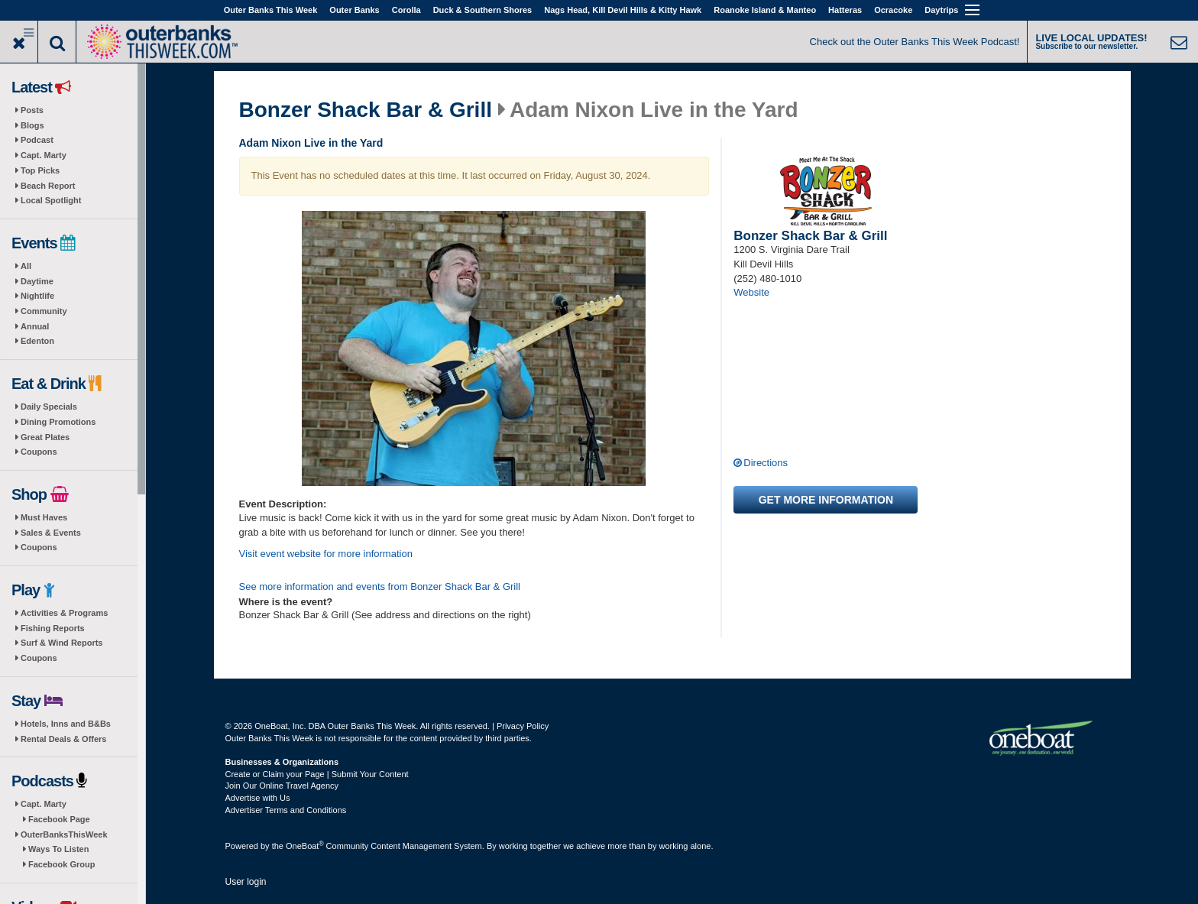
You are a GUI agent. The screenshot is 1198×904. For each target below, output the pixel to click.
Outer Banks (354, 10)
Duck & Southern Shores (483, 10)
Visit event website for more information (326, 553)
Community (44, 311)
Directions (765, 462)
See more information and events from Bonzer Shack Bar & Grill (380, 586)
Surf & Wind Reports (61, 642)
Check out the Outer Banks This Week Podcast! (915, 41)
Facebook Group (61, 864)
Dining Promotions (58, 421)
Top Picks (40, 170)
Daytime (37, 281)
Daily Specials (49, 406)
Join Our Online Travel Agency (282, 785)
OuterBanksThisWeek (64, 834)
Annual (35, 326)
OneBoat (305, 846)
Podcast (37, 139)
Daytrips (941, 10)
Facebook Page (59, 819)
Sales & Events (51, 532)
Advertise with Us (257, 797)
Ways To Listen (58, 849)
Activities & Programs (64, 612)
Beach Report (48, 185)
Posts (32, 110)
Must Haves (44, 517)
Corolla (406, 10)
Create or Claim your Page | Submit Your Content (317, 774)
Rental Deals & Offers (63, 739)
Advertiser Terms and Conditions (286, 810)
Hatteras (845, 10)
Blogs (32, 125)
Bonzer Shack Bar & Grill (365, 110)
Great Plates (45, 437)
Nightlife (37, 295)
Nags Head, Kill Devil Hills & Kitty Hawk (622, 10)
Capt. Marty (43, 155)
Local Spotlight (51, 200)
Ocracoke (893, 10)
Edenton (37, 340)
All (26, 266)
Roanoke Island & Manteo (765, 10)
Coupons (39, 451)
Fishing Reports (53, 628)
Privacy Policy (523, 726)
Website (751, 292)
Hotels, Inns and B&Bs (66, 723)
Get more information (826, 500)
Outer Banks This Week (271, 10)
